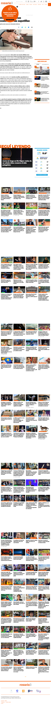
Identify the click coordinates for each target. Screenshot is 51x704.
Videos (46, 4)
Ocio (43, 4)
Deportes (39, 4)
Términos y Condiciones (6, 702)
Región (30, 4)
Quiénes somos (4, 700)
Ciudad (27, 4)
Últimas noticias (22, 4)
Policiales (35, 4)
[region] (25, 10)
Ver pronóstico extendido (42, 174)
